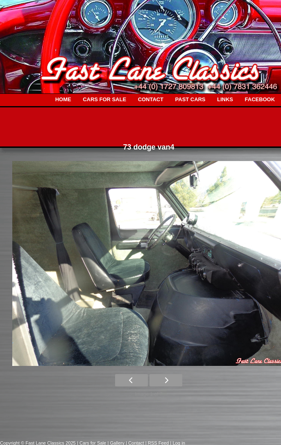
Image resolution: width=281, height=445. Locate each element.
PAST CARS (190, 99)
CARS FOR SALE (104, 99)
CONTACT (150, 99)
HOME (63, 99)
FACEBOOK (260, 99)
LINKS (225, 99)
